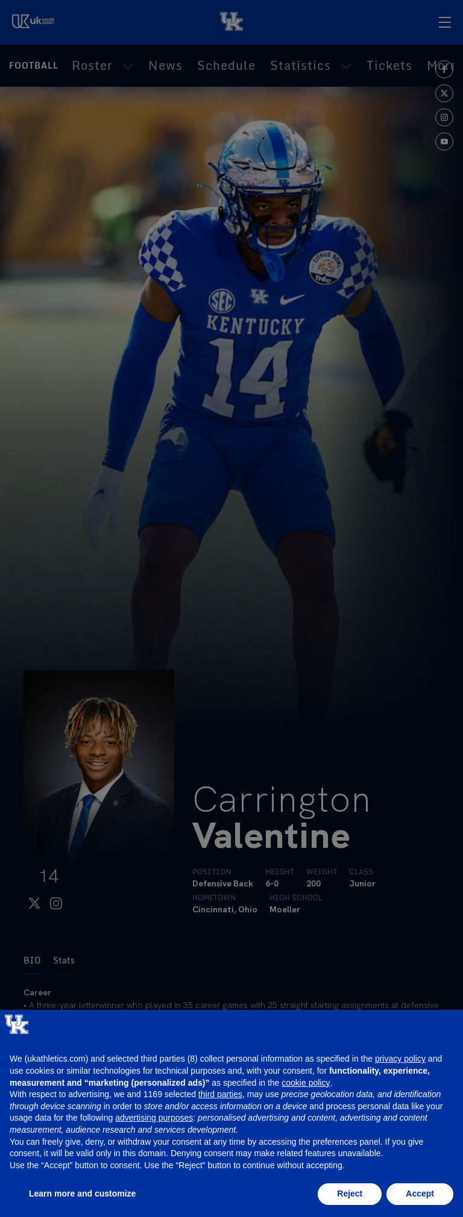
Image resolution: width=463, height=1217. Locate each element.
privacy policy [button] (400, 1058)
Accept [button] (420, 1193)
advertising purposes (154, 1117)
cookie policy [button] (306, 1083)
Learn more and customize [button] (82, 1193)
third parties (220, 1094)
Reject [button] (349, 1193)
